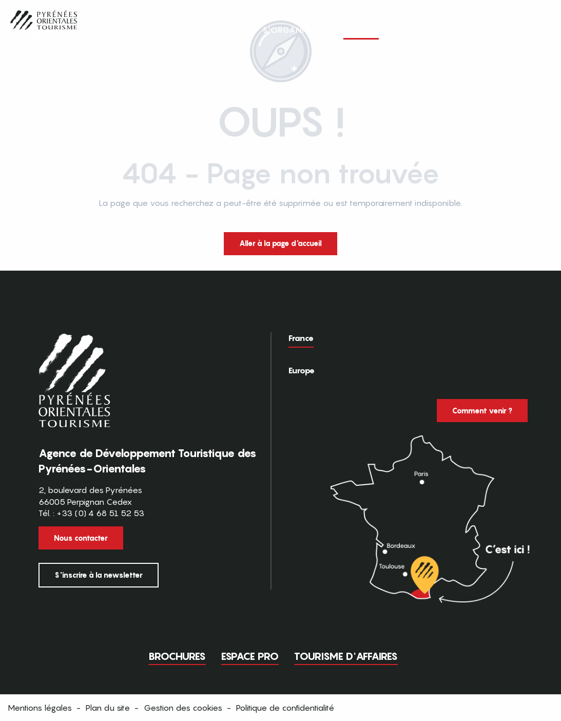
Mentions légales (40, 708)
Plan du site (108, 708)
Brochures (177, 656)
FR (513, 29)
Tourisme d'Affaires (346, 656)
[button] (534, 29)
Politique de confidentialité (285, 708)
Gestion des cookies (183, 708)
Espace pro (250, 656)
